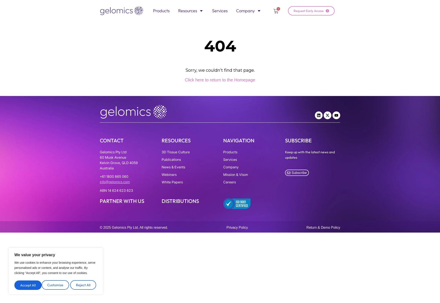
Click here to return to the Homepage (220, 80)
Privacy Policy (237, 227)
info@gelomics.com (115, 182)
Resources (190, 10)
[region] (56, 271)
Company (248, 10)
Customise (28, 285)
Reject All (56, 285)
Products (161, 10)
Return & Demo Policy (323, 227)
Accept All (84, 285)
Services (220, 10)
